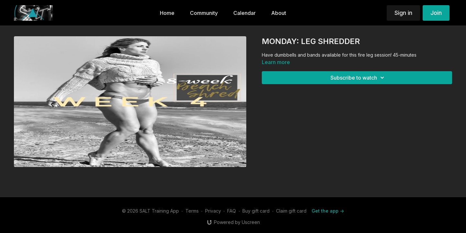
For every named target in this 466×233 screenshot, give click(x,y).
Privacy (213, 211)
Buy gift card (256, 211)
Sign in (403, 12)
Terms (192, 211)
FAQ (231, 211)
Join (436, 12)
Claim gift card (291, 211)
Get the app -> (328, 211)
